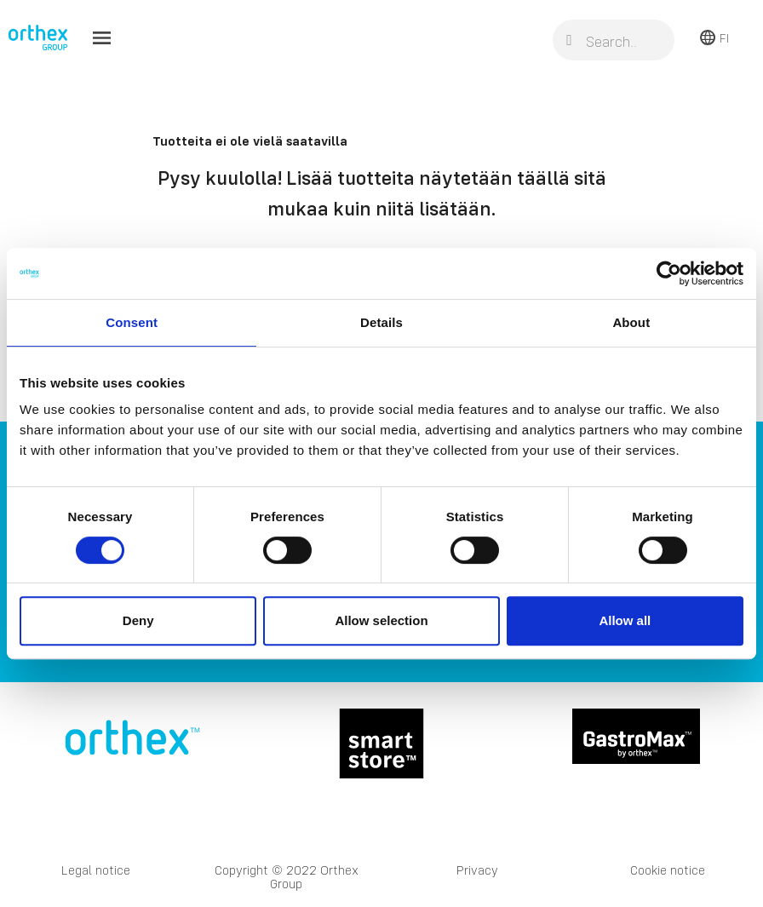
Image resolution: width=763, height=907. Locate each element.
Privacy (477, 870)
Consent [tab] (132, 322)
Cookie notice (667, 870)
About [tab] (631, 322)
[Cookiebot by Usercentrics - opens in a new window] (668, 273)
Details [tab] (381, 322)
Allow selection (381, 620)
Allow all (625, 620)
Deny (138, 620)
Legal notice (95, 870)
